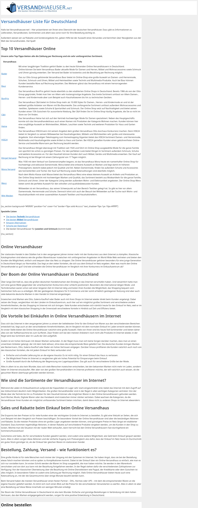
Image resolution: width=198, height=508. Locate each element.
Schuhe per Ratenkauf (16, 225)
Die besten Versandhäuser (22, 219)
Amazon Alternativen (16, 222)
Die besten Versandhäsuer (23, 216)
